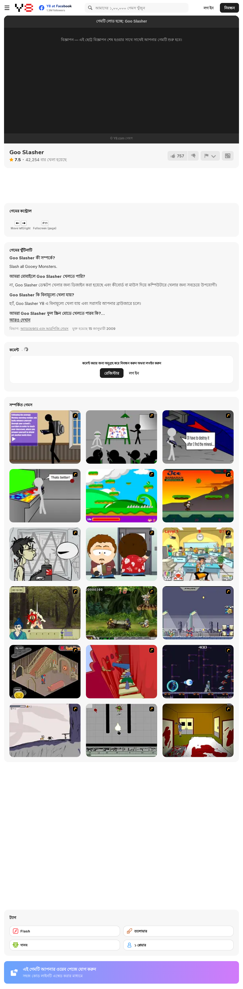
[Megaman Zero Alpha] (198, 613)
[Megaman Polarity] (198, 671)
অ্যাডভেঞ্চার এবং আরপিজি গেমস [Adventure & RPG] (44, 328)
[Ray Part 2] (121, 554)
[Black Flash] (121, 730)
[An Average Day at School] (45, 437)
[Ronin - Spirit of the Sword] (45, 613)
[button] (19, 320)
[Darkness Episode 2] (198, 730)
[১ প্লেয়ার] (178, 945)
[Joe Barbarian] (198, 495)
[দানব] (64, 945)
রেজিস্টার (111, 373)
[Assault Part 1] (121, 437)
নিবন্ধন (229, 8)
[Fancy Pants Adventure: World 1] (45, 730)
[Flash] (64, 931)
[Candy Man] (121, 495)
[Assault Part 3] (45, 495)
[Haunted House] (45, 671)
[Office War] (198, 554)
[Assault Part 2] (198, 437)
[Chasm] (121, 671)
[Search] (89, 8)
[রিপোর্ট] (210, 156)
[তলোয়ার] (178, 931)
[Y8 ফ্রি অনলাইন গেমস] (24, 8)
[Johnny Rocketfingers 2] (45, 554)
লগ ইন (208, 8)
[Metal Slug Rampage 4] (121, 613)
